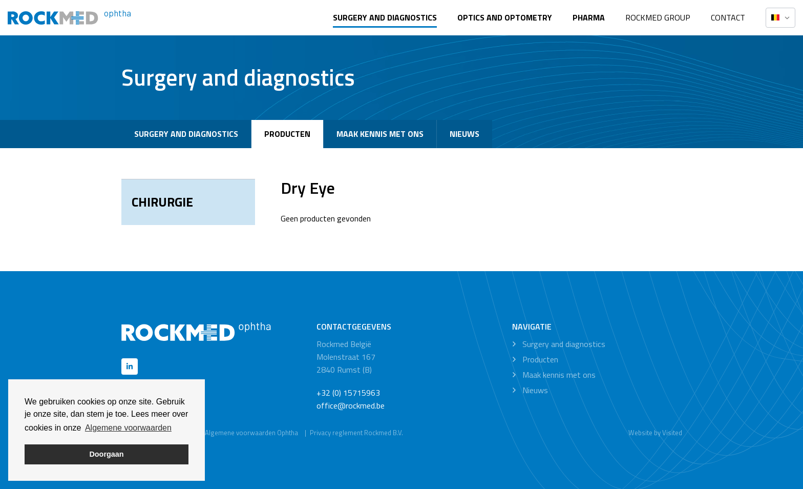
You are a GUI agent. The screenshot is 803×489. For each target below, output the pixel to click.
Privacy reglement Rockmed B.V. (356, 432)
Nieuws (464, 134)
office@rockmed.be (350, 405)
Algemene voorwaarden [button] (128, 427)
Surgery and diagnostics (385, 17)
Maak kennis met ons (380, 134)
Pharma (589, 17)
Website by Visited (655, 432)
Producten (287, 134)
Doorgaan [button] (106, 454)
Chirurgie (162, 202)
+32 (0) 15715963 (348, 392)
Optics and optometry (504, 17)
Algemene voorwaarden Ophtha (251, 432)
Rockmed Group (657, 17)
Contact (728, 17)
